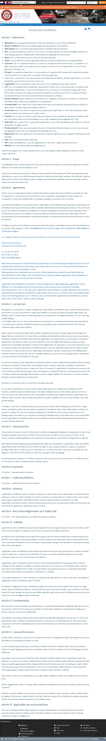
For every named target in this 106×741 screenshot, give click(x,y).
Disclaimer (86, 725)
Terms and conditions (89, 730)
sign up (44, 2)
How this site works (62, 725)
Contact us (12, 22)
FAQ (18, 22)
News (57, 733)
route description (26, 733)
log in (102, 2)
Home (2, 24)
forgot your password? (56, 2)
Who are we (3, 22)
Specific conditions (89, 728)
